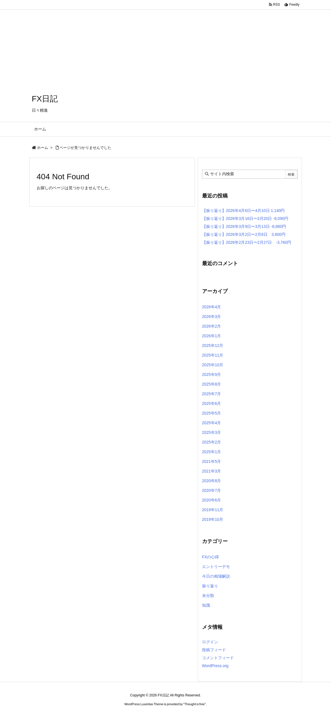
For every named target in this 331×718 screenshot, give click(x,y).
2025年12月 (212, 345)
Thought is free (194, 704)
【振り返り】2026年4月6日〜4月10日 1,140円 (243, 210)
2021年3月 (211, 471)
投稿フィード (214, 650)
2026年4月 (211, 307)
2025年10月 (212, 365)
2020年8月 (211, 480)
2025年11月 (212, 355)
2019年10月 (212, 519)
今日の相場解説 (216, 576)
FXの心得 (210, 557)
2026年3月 (211, 316)
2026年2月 (211, 326)
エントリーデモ (216, 566)
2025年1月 (211, 451)
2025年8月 (211, 384)
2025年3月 (211, 432)
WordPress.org (215, 665)
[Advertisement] (165, 40)
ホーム (42, 147)
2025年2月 (211, 442)
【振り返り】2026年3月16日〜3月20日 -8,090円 (245, 218)
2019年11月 (212, 509)
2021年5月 (211, 461)
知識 (206, 605)
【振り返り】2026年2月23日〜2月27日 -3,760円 (246, 242)
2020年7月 (211, 490)
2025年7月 (211, 394)
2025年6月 (211, 403)
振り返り (210, 586)
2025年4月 (211, 423)
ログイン (210, 642)
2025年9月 (211, 374)
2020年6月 (211, 500)
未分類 (208, 595)
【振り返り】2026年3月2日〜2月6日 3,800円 (243, 234)
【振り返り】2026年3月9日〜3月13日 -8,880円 (244, 226)
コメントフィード (218, 657)
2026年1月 (211, 336)
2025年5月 (211, 413)
